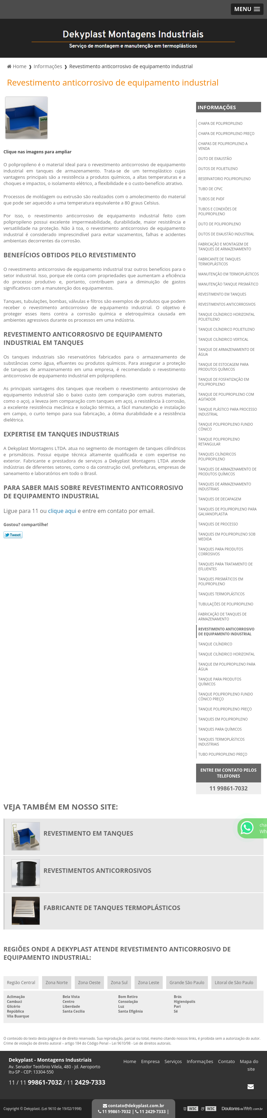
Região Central (21, 983)
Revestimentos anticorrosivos (227, 304)
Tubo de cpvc (211, 188)
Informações (217, 107)
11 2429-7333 (150, 1112)
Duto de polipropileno (220, 224)
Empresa (150, 1061)
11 (12, 1082)
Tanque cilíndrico (216, 644)
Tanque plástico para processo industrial (228, 412)
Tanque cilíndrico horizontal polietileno (227, 317)
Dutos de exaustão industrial (226, 234)
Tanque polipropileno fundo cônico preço (226, 696)
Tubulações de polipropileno (226, 604)
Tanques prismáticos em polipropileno (221, 581)
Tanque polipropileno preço (225, 709)
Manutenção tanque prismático (228, 284)
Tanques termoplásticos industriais (222, 742)
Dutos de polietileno (218, 168)
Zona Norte (56, 983)
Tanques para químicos (220, 729)
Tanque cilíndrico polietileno (227, 329)
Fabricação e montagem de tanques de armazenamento (225, 246)
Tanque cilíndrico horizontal (227, 654)
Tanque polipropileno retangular (219, 442)
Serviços (173, 1061)
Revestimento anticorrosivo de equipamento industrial (226, 631)
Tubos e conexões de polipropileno (218, 211)
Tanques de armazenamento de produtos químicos (228, 471)
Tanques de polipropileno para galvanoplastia (228, 511)
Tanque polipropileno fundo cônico (226, 427)
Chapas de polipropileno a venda (223, 146)
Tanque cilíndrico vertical (224, 339)
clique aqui (62, 511)
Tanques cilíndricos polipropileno (217, 456)
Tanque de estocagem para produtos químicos (224, 367)
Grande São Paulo (187, 983)
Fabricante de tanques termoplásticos (220, 261)
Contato (226, 1061)
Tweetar (13, 534)
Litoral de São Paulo (234, 983)
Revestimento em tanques (222, 294)
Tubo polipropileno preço (223, 754)
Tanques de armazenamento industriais (225, 486)
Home (129, 1061)
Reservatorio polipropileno (225, 178)
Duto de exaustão (215, 158)
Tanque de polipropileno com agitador (226, 397)
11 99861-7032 (114, 1112)
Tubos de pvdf (212, 198)
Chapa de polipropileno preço (226, 133)
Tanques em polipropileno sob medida (227, 536)
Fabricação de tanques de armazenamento (223, 616)
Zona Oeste (89, 983)
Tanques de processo (218, 524)
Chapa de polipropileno (221, 123)
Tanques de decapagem (220, 499)
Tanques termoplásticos (222, 594)
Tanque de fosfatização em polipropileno (224, 382)
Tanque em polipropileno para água (227, 666)
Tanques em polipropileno (223, 719)
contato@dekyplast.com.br (133, 1106)
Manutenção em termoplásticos (229, 274)
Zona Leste (148, 983)
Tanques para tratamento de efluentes (226, 566)
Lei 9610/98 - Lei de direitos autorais (141, 1043)
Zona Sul (119, 983)
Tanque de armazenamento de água (227, 352)
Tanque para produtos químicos (220, 681)
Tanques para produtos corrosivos (221, 551)
